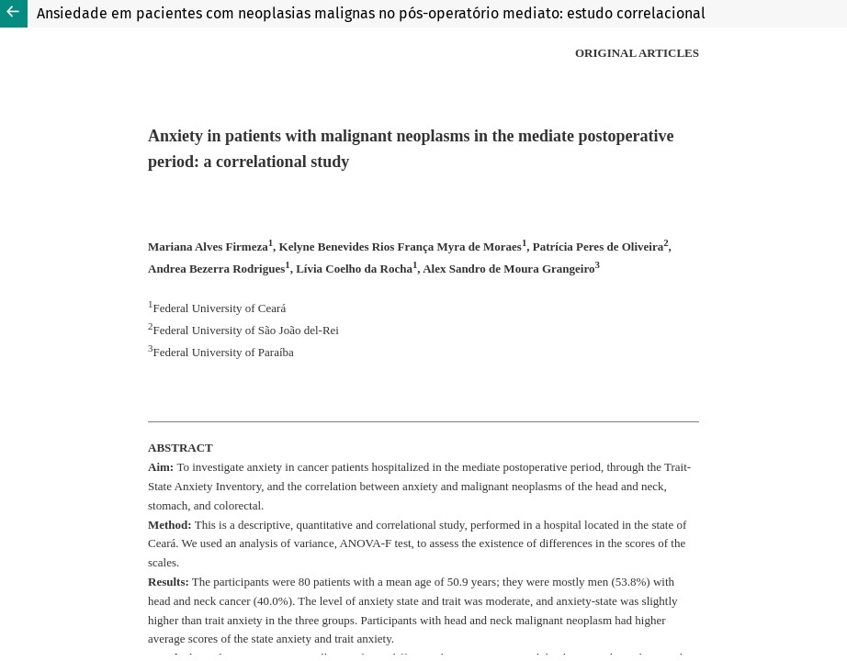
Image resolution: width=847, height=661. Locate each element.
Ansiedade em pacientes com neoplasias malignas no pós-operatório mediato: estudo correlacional (371, 13)
